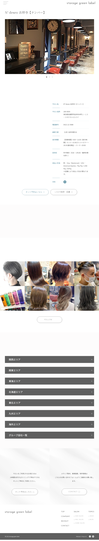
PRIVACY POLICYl (81, 538)
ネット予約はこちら (33, 192)
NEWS (92, 517)
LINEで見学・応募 (63, 192)
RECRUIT (65, 522)
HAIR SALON (79, 517)
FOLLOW (48, 320)
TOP (63, 513)
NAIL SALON (79, 520)
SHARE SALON (80, 524)
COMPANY (65, 517)
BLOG (92, 520)
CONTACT (72, 493)
